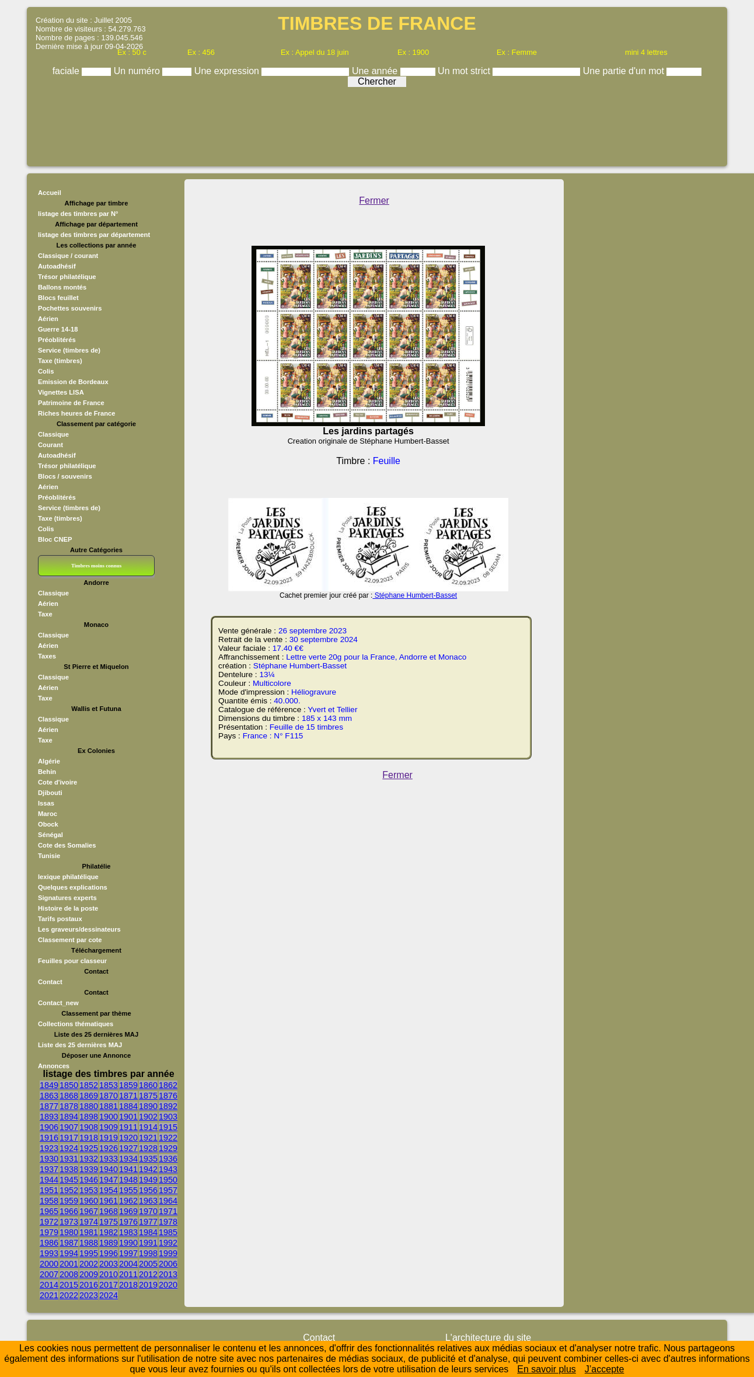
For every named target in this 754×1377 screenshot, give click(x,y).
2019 (148, 1284)
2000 (49, 1263)
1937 (49, 1169)
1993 (49, 1253)
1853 (108, 1085)
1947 (108, 1179)
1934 (128, 1158)
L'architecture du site (488, 1338)
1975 (108, 1221)
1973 (69, 1221)
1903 (168, 1116)
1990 (128, 1242)
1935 (148, 1158)
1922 (168, 1137)
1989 (108, 1242)
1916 (49, 1137)
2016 (88, 1284)
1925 (88, 1148)
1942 (148, 1169)
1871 (128, 1095)
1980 (69, 1232)
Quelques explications (72, 887)
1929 (168, 1148)
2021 (49, 1295)
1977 (148, 1221)
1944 (49, 1179)
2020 (168, 1284)
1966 (69, 1211)
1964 (168, 1200)
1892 (168, 1106)
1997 (128, 1253)
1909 (108, 1127)
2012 (148, 1274)
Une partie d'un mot (625, 71)
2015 (69, 1284)
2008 (69, 1274)
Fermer (374, 200)
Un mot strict (465, 71)
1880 (88, 1106)
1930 (49, 1158)
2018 (128, 1284)
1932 (88, 1158)
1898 (88, 1116)
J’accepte (604, 1369)
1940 (108, 1169)
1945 (69, 1179)
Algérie (49, 761)
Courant (50, 444)
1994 (69, 1253)
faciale (67, 71)
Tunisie (49, 855)
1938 (69, 1169)
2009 (88, 1274)
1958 (49, 1200)
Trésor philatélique (67, 276)
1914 (148, 1127)
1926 (108, 1148)
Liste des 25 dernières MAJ (80, 1044)
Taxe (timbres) (60, 360)
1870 (108, 1095)
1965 (49, 1211)
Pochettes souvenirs (70, 308)
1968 (108, 1211)
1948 (128, 1179)
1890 (148, 1106)
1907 (69, 1127)
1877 (49, 1106)
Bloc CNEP (55, 539)
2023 (88, 1295)
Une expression (228, 71)
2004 (128, 1263)
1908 (88, 1127)
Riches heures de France (76, 413)
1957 (168, 1190)
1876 (168, 1095)
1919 (108, 1137)
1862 (168, 1085)
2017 (108, 1284)
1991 (148, 1242)
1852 (88, 1085)
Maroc (47, 813)
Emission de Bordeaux (73, 381)
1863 (49, 1095)
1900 (108, 1116)
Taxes (47, 656)
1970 (148, 1211)
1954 (108, 1190)
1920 (128, 1137)
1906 (49, 1127)
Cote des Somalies (67, 845)
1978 (168, 1221)
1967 (88, 1211)
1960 (88, 1200)
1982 (108, 1232)
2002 (88, 1263)
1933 (108, 1158)
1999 (168, 1253)
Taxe (45, 614)
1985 (168, 1232)
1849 (49, 1085)
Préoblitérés (57, 339)
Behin (47, 771)
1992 (168, 1242)
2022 (69, 1295)
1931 (69, 1158)
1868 (69, 1095)
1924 (69, 1148)
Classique (53, 434)
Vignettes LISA (61, 392)
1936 (168, 1158)
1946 (88, 1179)
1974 (88, 1221)
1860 (148, 1085)
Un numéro (138, 71)
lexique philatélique (68, 876)
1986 (49, 1242)
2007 (49, 1274)
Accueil (49, 192)
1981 (88, 1232)
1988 (88, 1242)
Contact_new (58, 1002)
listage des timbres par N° (78, 213)
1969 (128, 1211)
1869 (88, 1095)
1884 (128, 1106)
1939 (88, 1169)
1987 (69, 1242)
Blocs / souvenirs (65, 476)
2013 (168, 1274)
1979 (49, 1232)
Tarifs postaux (60, 918)
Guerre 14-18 (58, 329)
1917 (69, 1137)
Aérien (48, 318)
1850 (69, 1085)
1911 (128, 1127)
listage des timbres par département (94, 234)
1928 (148, 1148)
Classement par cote (70, 939)
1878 (69, 1106)
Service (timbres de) (69, 350)
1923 (49, 1148)
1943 (168, 1169)
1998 (148, 1253)
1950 (168, 1179)
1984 (148, 1232)
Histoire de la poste (68, 908)
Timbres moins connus (96, 566)
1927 (128, 1148)
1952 (69, 1190)
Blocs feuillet (58, 297)
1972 (49, 1221)
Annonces (53, 1065)
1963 (148, 1200)
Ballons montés (62, 287)
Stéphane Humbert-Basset (414, 595)
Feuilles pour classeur (72, 960)
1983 (128, 1232)
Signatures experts (67, 897)
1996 (108, 1253)
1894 (69, 1116)
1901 (128, 1116)
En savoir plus (546, 1369)
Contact (50, 981)
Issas (46, 803)
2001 (69, 1263)
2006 (168, 1263)
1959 (69, 1200)
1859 (128, 1085)
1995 (88, 1253)
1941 (128, 1169)
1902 (148, 1116)
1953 (88, 1190)
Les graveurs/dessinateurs (79, 929)
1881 (108, 1106)
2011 (128, 1274)
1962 (128, 1200)
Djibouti (50, 792)
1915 (168, 1127)
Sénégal (50, 834)
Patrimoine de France (71, 402)
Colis (46, 371)
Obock (48, 824)
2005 (148, 1263)
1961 (108, 1200)
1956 (148, 1190)
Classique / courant (68, 255)
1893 (49, 1116)
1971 (168, 1211)
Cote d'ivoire (57, 782)
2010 (108, 1274)
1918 (88, 1137)
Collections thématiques (75, 1023)
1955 (128, 1190)
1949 (148, 1179)
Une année (376, 71)
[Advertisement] (377, 123)
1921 (148, 1137)
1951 (49, 1190)
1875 (148, 1095)
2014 (49, 1284)
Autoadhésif (57, 266)
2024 (108, 1295)
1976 (128, 1221)
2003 (108, 1263)
